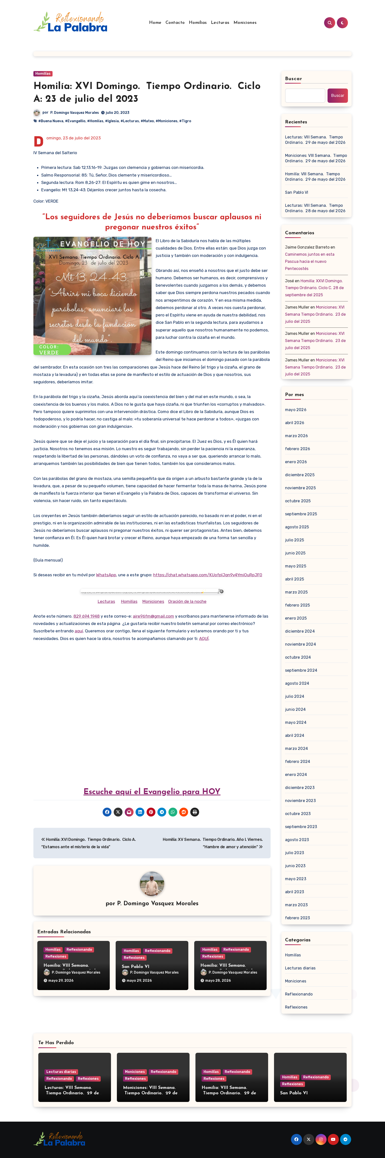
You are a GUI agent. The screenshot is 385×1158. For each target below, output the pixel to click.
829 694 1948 (86, 616)
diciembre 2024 (300, 631)
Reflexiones (55, 956)
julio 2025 (294, 540)
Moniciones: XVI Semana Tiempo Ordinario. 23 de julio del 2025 (315, 314)
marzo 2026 (296, 435)
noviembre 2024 (300, 644)
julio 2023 (294, 852)
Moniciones (245, 22)
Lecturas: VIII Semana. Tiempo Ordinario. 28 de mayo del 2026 (315, 208)
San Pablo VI (135, 967)
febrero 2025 (297, 605)
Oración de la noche (187, 601)
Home (155, 22)
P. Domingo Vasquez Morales (74, 113)
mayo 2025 (295, 566)
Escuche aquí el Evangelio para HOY (151, 792)
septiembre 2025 (301, 514)
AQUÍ (203, 638)
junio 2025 (295, 553)
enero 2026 (296, 462)
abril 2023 (294, 892)
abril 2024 (294, 735)
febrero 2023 (297, 918)
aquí (79, 630)
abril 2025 (294, 579)
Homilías (198, 22)
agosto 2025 (297, 527)
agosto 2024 (297, 683)
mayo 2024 (295, 722)
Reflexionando (79, 950)
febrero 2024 (297, 761)
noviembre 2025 (300, 488)
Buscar (293, 78)
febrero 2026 (297, 448)
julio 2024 (294, 696)
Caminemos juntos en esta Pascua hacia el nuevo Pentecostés (309, 261)
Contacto (175, 22)
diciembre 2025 (300, 475)
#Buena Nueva (50, 121)
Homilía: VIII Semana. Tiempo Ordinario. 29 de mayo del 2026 (315, 177)
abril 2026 (294, 422)
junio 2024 (295, 709)
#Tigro (185, 121)
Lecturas (220, 22)
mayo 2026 (295, 409)
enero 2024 (296, 774)
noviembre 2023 (300, 800)
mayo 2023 (295, 878)
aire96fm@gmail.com (153, 616)
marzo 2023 (296, 905)
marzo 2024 (296, 748)
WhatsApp (106, 574)
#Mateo (147, 121)
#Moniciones (167, 121)
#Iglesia (112, 121)
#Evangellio (75, 121)
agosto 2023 (297, 839)
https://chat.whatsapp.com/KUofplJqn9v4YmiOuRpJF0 (207, 574)
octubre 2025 (298, 501)
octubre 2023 (298, 813)
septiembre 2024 (301, 670)
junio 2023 (295, 865)
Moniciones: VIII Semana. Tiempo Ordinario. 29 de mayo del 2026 (316, 158)
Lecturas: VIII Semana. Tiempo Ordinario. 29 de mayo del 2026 (315, 140)
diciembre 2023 (300, 787)
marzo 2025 (296, 592)
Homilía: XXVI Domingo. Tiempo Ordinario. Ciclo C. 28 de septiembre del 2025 (314, 288)
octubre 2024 (298, 657)
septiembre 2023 (301, 826)
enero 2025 (296, 618)
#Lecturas (130, 121)
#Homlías (95, 121)
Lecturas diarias (300, 968)
